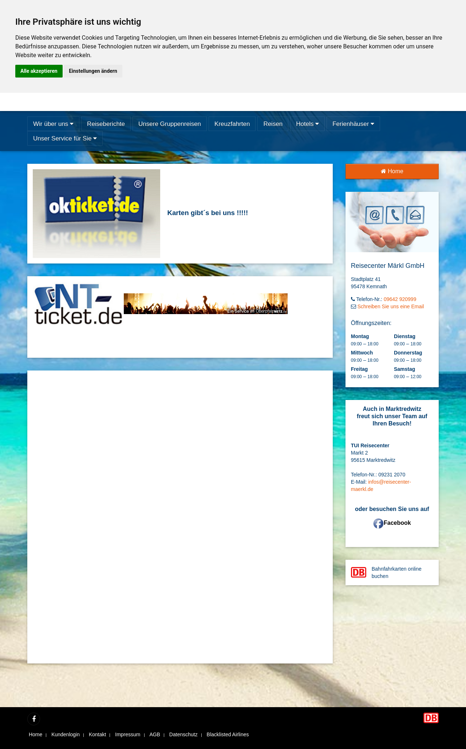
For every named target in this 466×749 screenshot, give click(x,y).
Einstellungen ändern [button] (93, 71)
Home (392, 171)
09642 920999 (400, 299)
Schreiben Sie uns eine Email (391, 306)
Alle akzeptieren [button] (39, 71)
